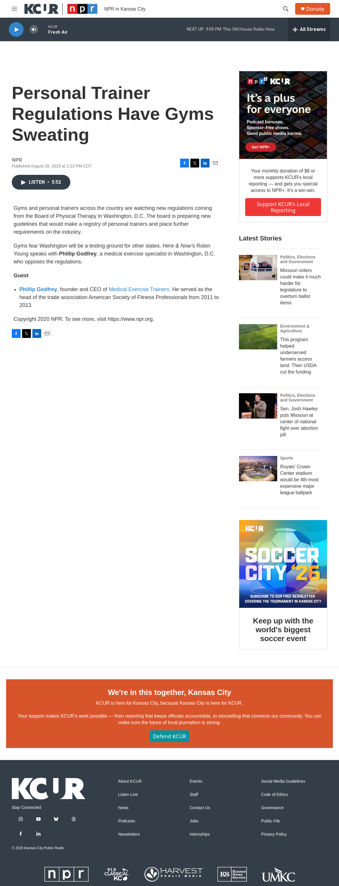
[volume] (34, 29)
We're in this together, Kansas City (169, 692)
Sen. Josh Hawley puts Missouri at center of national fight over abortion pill (299, 421)
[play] (16, 29)
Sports (286, 458)
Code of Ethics (274, 794)
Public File (270, 821)
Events (196, 781)
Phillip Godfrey (38, 289)
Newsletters (129, 834)
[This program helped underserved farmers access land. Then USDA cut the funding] (258, 336)
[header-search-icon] (285, 8)
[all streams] (309, 29)
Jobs (194, 821)
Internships (200, 834)
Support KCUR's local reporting (283, 207)
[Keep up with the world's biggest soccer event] (283, 564)
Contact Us (200, 808)
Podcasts (126, 821)
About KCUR (130, 781)
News (123, 808)
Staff (194, 794)
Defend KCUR (169, 736)
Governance (272, 808)
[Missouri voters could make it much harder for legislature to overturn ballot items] (258, 267)
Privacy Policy (274, 834)
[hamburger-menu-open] (14, 9)
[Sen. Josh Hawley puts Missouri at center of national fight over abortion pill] (258, 406)
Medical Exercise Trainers (139, 289)
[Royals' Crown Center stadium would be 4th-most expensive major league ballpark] (258, 468)
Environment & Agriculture (295, 328)
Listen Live (128, 794)
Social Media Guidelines (283, 781)
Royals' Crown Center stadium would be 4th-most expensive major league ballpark (299, 479)
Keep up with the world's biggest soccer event (283, 629)
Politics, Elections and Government (297, 259)
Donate (315, 9)
